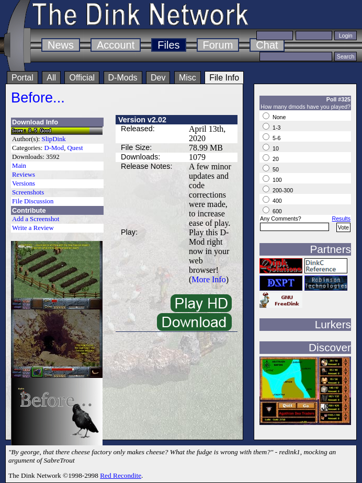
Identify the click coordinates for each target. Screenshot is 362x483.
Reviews (23, 174)
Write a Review (33, 228)
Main (19, 165)
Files (168, 45)
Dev (158, 77)
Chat (267, 45)
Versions (23, 183)
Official (82, 77)
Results (341, 218)
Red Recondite (120, 475)
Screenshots (28, 192)
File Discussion (32, 201)
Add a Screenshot (35, 219)
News (61, 45)
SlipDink (54, 139)
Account (115, 45)
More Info (208, 279)
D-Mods (123, 77)
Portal (22, 77)
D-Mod (54, 148)
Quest (75, 148)
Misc (187, 77)
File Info (224, 77)
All (51, 77)
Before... (38, 97)
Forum (218, 45)
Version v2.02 (142, 120)
